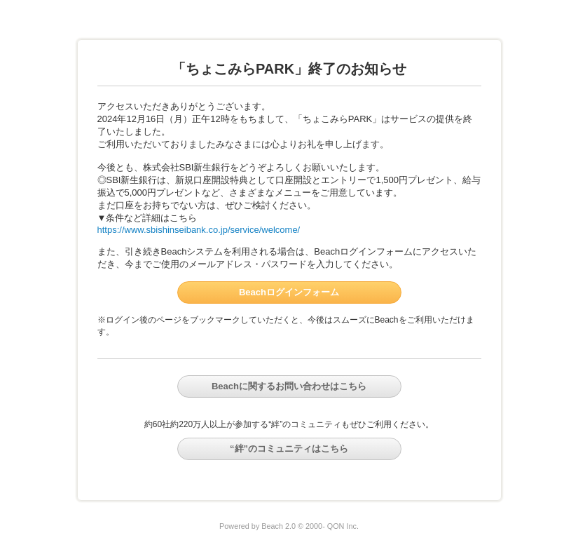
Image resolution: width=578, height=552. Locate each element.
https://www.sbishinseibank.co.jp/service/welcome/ (199, 229)
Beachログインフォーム (289, 292)
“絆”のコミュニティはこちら (289, 448)
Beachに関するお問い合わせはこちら (289, 386)
